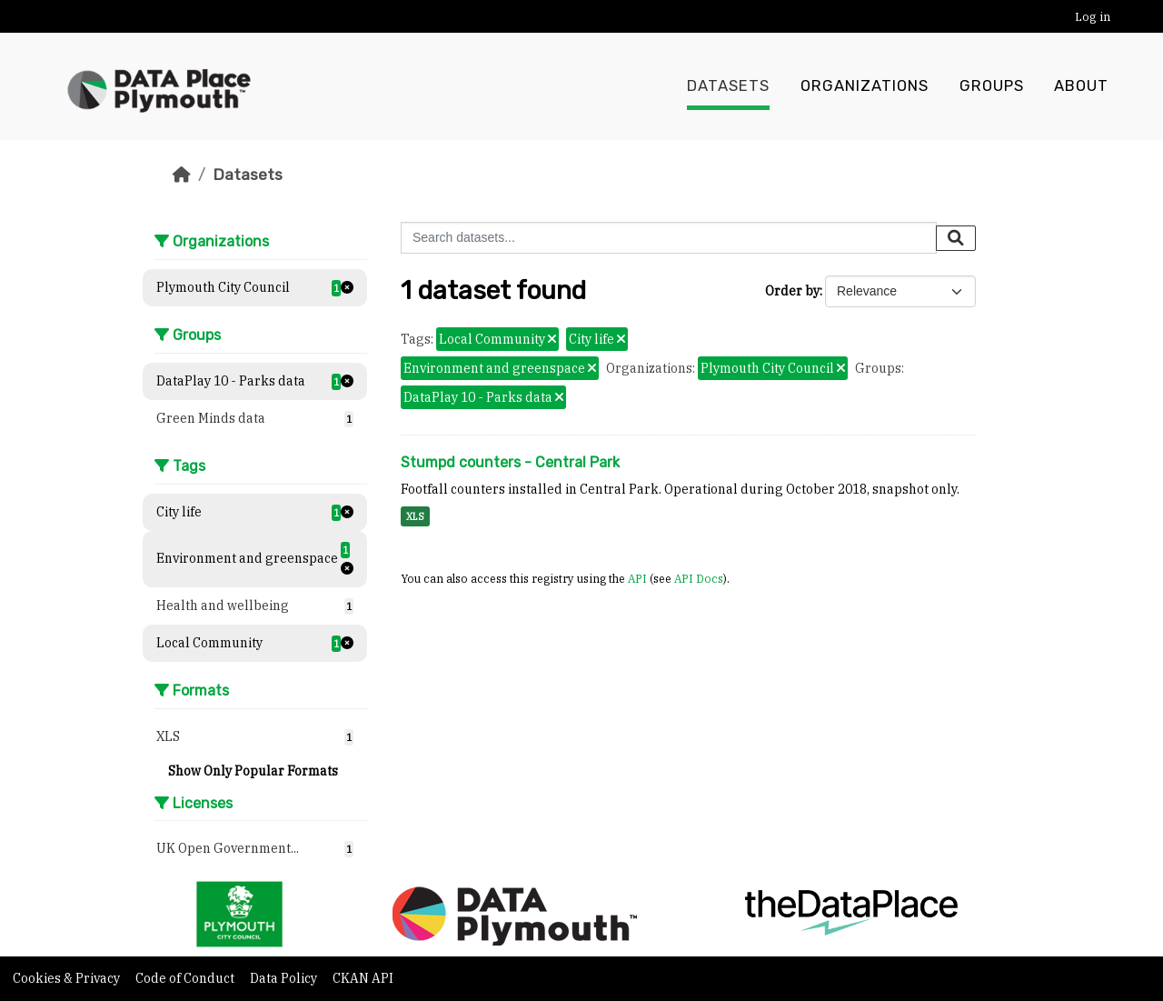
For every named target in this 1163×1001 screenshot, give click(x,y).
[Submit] (956, 238)
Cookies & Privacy (68, 978)
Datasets (728, 86)
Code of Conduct (186, 978)
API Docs (698, 578)
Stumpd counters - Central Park (510, 462)
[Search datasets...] (669, 238)
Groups (991, 86)
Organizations (864, 86)
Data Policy (285, 978)
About (1081, 86)
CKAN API (363, 978)
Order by (792, 291)
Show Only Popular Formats (253, 771)
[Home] (182, 174)
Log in (1092, 17)
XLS (415, 516)
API (637, 578)
